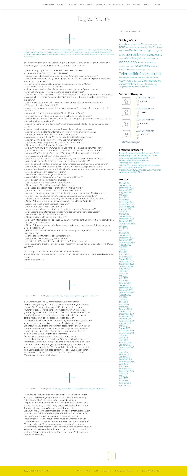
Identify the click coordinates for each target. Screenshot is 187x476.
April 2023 (123, 230)
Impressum (106, 471)
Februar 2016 (125, 369)
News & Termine (86, 4)
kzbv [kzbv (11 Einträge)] (138, 62)
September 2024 (127, 207)
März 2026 (124, 183)
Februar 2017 (125, 354)
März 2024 (124, 214)
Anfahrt (157, 4)
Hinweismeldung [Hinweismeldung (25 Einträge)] (151, 54)
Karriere (136, 4)
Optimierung (85, 389)
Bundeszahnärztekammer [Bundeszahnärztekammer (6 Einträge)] (153, 44)
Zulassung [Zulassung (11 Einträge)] (144, 87)
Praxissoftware (116, 4)
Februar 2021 (125, 283)
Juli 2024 (123, 211)
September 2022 (127, 242)
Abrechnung (57, 50)
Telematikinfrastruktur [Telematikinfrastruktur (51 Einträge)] (138, 74)
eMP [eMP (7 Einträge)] (161, 47)
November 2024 (126, 204)
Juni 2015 (123, 373)
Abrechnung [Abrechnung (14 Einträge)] (125, 44)
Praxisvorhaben (59, 54)
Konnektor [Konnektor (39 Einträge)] (127, 62)
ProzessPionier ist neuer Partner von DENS (139, 153)
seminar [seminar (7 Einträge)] (133, 70)
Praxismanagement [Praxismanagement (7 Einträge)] (126, 66)
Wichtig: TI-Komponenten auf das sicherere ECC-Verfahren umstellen (139, 166)
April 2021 (123, 278)
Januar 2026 (125, 185)
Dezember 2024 (126, 202)
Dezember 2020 (126, 288)
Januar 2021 (124, 285)
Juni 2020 (123, 300)
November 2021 (126, 264)
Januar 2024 (125, 216)
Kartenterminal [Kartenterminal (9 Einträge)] (149, 58)
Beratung (107, 50)
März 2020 (124, 307)
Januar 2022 (125, 259)
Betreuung (28, 52)
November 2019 (126, 316)
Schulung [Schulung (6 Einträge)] (154, 66)
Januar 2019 (124, 328)
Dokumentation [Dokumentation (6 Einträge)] (131, 47)
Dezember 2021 (126, 261)
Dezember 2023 (126, 219)
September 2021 (126, 266)
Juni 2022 (123, 250)
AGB (96, 471)
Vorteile (60, 4)
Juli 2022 (123, 247)
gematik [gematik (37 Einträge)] (132, 54)
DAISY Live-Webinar (145, 98)
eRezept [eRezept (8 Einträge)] (125, 51)
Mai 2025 (123, 195)
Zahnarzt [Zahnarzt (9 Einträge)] (137, 81)
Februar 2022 (125, 257)
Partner (87, 471)
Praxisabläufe (95, 52)
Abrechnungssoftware (93, 50)
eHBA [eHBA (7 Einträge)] (142, 47)
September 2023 (127, 223)
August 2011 (124, 385)
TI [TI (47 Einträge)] (159, 74)
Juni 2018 (123, 338)
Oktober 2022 (125, 240)
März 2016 (123, 366)
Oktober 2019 (125, 319)
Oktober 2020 (125, 290)
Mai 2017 (123, 350)
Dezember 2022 (126, 238)
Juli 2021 (123, 271)
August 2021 (125, 269)
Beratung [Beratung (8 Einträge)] (136, 44)
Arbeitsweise (48, 4)
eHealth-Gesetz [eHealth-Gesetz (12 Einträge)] (151, 47)
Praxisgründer (29, 54)
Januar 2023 (125, 235)
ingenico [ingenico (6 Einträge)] (122, 58)
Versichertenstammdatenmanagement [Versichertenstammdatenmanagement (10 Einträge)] (136, 77)
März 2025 (124, 200)
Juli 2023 (123, 226)
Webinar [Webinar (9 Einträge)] (130, 81)
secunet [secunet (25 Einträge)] (124, 69)
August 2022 (125, 245)
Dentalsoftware (40, 52)
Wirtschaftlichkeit (74, 54)
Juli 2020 (123, 297)
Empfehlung (101, 4)
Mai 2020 (123, 302)
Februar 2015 (125, 383)
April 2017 (123, 352)
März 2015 (123, 380)
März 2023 (124, 233)
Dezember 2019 (126, 314)
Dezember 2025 (126, 188)
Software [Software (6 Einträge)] (139, 70)
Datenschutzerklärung (124, 471)
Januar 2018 (124, 345)
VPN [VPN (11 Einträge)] (156, 77)
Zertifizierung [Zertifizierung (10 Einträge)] (151, 84)
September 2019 (126, 321)
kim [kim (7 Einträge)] (157, 58)
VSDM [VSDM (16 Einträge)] (122, 80)
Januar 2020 (125, 311)
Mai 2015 (123, 376)
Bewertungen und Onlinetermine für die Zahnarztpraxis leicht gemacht (138, 157)
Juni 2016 (123, 364)
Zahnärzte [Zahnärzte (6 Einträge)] (141, 84)
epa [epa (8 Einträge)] (120, 51)
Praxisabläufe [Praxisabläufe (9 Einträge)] (150, 62)
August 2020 (125, 295)
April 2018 (123, 340)
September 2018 (127, 333)
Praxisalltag (107, 52)
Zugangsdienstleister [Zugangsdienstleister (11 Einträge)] (129, 87)
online (87, 52)
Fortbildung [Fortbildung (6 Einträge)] (154, 51)
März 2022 (124, 254)
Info (128, 4)
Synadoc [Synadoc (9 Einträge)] (146, 70)
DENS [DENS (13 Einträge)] (122, 47)
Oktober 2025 (125, 190)
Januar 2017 (124, 357)
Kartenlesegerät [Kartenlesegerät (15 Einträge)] (133, 58)
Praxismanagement (44, 54)
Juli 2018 (123, 335)
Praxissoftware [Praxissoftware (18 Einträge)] (141, 65)
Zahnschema (29, 57)
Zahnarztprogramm (90, 54)
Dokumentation (53, 52)
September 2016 (126, 361)
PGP (79, 471)
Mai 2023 (123, 228)
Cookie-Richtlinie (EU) (151, 471)
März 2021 (123, 280)
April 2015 (123, 378)
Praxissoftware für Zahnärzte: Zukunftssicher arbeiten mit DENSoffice (140, 171)
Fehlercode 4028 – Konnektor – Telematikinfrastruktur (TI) (133, 161)
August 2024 (125, 209)
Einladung (72, 4)
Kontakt (146, 4)
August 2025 (125, 192)
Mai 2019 (123, 326)
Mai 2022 (123, 252)
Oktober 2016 (125, 359)
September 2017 (126, 347)
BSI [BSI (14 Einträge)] (142, 44)
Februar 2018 (125, 342)
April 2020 (124, 304)
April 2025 (123, 197)
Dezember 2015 (126, 371)
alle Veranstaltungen (131, 142)
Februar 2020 (125, 309)
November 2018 (126, 330)
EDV (63, 52)
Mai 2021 (123, 276)
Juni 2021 (123, 273)
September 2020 (127, 292)
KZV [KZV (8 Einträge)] (142, 62)
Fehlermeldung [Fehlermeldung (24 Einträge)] (139, 50)
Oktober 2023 (125, 221)
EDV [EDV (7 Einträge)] (137, 47)
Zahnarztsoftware (106, 54)
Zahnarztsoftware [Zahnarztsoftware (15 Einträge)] (128, 84)
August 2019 (125, 323)
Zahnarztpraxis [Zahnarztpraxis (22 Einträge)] (151, 80)
